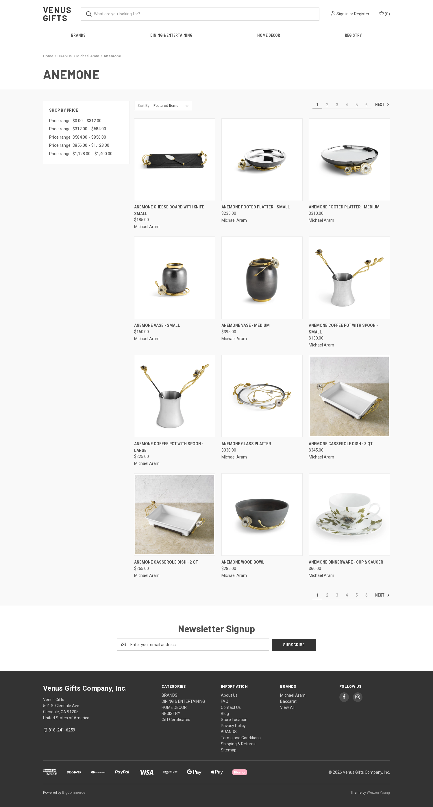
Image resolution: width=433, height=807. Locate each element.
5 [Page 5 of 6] (357, 104)
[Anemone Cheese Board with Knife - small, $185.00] (174, 160)
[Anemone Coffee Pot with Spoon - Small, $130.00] (349, 278)
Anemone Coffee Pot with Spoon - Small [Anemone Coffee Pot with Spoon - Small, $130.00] (343, 329)
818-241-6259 (62, 729)
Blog (225, 713)
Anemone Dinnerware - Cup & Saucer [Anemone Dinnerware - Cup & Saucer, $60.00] (346, 562)
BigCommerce (73, 792)
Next (382, 104)
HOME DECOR (268, 35)
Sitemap (228, 749)
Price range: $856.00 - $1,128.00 (79, 145)
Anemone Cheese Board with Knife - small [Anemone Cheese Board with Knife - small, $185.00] (170, 210)
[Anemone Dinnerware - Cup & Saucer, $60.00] (349, 514)
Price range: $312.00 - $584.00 (77, 128)
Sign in (342, 14)
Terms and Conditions (241, 737)
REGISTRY (353, 35)
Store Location (234, 719)
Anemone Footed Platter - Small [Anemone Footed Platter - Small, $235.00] (255, 207)
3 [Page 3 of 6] (337, 104)
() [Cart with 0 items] (384, 13)
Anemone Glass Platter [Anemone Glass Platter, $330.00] (246, 443)
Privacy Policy (233, 725)
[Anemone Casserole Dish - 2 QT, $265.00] (174, 514)
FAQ (224, 701)
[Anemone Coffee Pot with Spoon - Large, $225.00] (174, 396)
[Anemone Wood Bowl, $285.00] (262, 514)
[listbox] (172, 105)
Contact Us (231, 707)
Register (361, 14)
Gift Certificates (176, 719)
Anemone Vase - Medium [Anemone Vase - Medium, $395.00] (245, 325)
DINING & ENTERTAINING (171, 35)
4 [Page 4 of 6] (347, 104)
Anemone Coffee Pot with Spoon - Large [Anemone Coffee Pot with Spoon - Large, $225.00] (168, 447)
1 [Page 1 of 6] (317, 104)
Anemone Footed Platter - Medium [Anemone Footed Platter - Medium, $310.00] (344, 207)
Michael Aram (293, 695)
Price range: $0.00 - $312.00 (75, 120)
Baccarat (288, 701)
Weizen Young (378, 792)
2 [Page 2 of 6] (327, 104)
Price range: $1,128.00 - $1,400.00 (80, 153)
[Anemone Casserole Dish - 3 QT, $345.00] (349, 396)
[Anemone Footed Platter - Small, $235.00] (262, 160)
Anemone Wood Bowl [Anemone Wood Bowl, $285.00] (242, 562)
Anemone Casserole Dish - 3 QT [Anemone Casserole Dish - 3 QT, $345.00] (341, 443)
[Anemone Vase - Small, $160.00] (174, 278)
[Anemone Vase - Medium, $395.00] (262, 278)
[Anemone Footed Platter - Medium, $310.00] (349, 160)
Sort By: (144, 105)
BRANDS (78, 35)
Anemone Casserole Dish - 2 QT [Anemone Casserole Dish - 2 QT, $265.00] (166, 562)
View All (287, 707)
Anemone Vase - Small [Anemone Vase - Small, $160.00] (157, 325)
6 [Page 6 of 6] (366, 104)
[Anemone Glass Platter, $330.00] (262, 396)
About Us (229, 695)
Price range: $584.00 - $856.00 (77, 137)
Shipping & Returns (238, 743)
